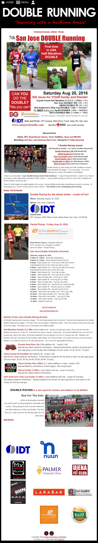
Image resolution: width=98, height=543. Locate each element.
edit (49, 530)
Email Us (61, 539)
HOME (7, 2)
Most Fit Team (59, 164)
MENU (22, 2)
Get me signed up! (49, 307)
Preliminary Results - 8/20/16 (45, 32)
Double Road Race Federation (55, 537)
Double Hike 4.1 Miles (61, 161)
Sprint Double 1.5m (62, 159)
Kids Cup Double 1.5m (63, 157)
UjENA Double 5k (65, 154)
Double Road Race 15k (64, 151)
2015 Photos (9, 420)
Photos (61, 32)
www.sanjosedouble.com (49, 311)
